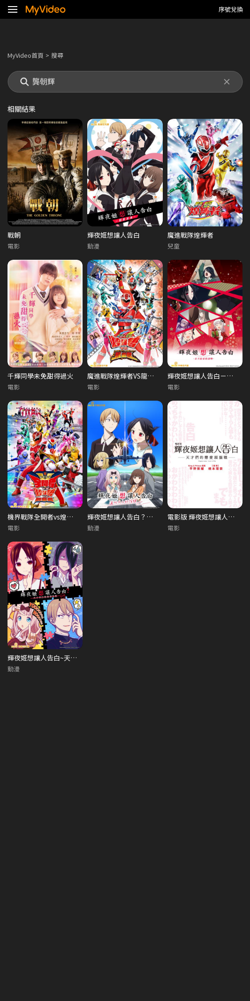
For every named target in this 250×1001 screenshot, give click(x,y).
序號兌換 (231, 9)
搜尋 (57, 55)
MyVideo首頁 (26, 55)
